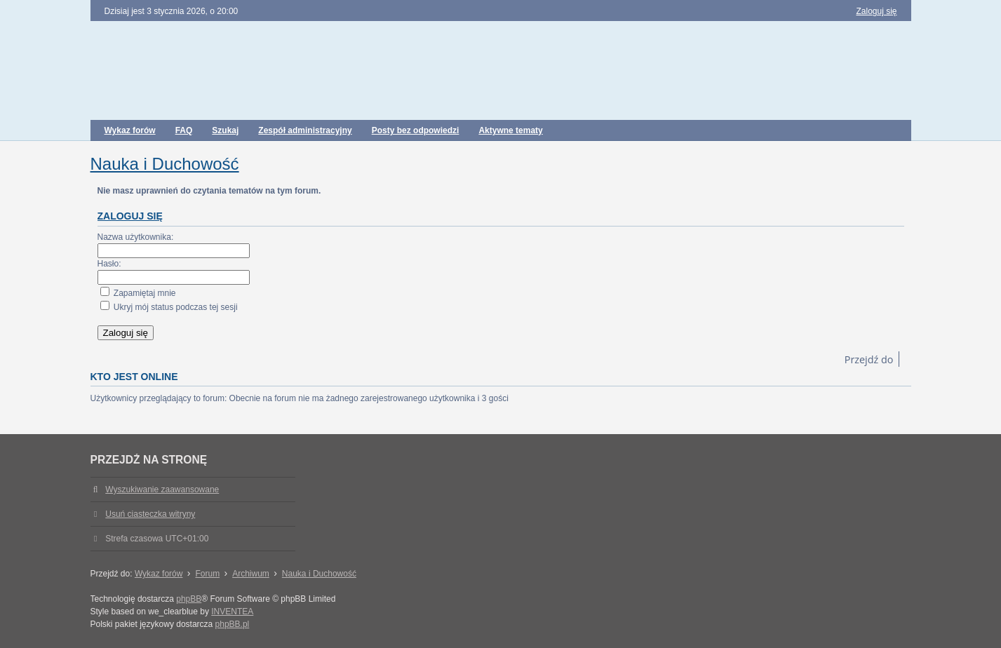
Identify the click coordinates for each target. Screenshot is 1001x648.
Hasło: (109, 264)
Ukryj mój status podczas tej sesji (169, 307)
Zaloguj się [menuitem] (876, 11)
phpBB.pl (232, 624)
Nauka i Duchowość (164, 163)
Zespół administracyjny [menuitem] (304, 130)
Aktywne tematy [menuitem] (510, 130)
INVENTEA (232, 611)
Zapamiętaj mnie (138, 293)
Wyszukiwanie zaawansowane (162, 489)
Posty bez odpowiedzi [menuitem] (415, 130)
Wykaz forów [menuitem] (130, 130)
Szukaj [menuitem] (225, 130)
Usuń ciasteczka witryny (150, 514)
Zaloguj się (130, 216)
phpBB (188, 599)
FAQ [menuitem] (184, 130)
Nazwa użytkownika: (136, 237)
